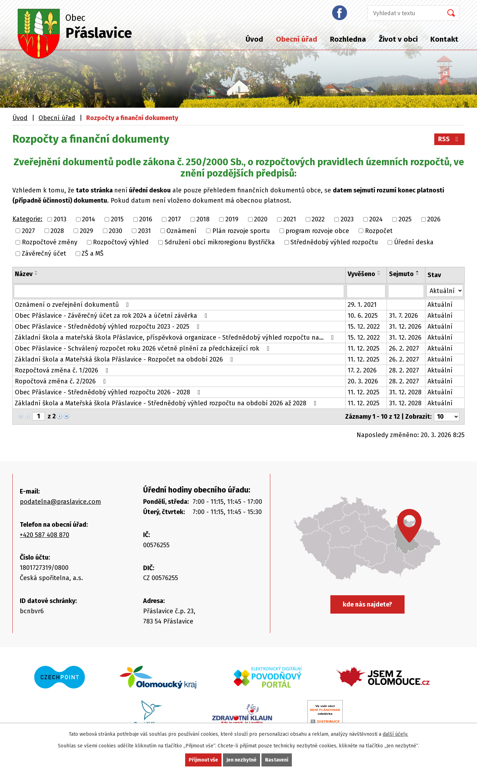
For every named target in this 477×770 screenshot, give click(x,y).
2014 (88, 219)
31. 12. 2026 (405, 326)
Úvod (254, 39)
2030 (115, 231)
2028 (57, 231)
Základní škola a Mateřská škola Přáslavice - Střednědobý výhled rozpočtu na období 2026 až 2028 (167, 403)
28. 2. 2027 (404, 370)
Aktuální (440, 305)
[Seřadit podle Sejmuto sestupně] (418, 274)
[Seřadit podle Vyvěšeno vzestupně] (379, 271)
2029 (86, 231)
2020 (260, 219)
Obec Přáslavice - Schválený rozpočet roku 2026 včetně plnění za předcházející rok (143, 348)
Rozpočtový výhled (121, 242)
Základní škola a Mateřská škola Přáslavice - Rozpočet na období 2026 (125, 359)
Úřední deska (414, 242)
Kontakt (444, 39)
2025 (405, 219)
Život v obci (398, 39)
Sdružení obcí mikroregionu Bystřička (220, 242)
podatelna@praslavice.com (60, 502)
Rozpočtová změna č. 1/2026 (63, 370)
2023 (347, 219)
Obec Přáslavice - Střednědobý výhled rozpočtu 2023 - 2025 (108, 326)
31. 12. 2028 (405, 392)
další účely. (395, 734)
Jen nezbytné (241, 760)
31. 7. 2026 (403, 316)
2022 (318, 219)
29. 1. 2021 (362, 305)
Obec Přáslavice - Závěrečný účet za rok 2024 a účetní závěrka (112, 316)
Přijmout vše (203, 760)
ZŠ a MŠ (93, 253)
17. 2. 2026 (362, 370)
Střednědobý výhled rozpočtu (334, 242)
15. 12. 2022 (364, 326)
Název (24, 274)
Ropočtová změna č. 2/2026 (62, 381)
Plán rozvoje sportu (241, 231)
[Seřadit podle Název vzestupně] (36, 271)
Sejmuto (401, 274)
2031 (144, 231)
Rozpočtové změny (49, 242)
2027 (28, 231)
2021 (289, 219)
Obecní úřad (296, 39)
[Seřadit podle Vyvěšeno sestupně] (379, 274)
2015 (117, 219)
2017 (174, 219)
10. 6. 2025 (363, 316)
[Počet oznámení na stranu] (446, 416)
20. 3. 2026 (363, 381)
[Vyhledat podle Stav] (444, 291)
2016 (145, 219)
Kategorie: (27, 219)
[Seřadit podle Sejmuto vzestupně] (418, 271)
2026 (434, 219)
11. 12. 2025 (363, 348)
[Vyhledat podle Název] (179, 291)
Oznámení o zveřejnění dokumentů (73, 305)
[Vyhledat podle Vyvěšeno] (366, 291)
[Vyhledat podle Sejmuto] (406, 291)
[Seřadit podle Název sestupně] (36, 274)
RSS (449, 139)
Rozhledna (348, 39)
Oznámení (181, 231)
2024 (376, 219)
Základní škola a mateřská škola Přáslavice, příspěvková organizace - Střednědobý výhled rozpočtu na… (176, 337)
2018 (203, 219)
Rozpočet (379, 231)
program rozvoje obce (317, 231)
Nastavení (276, 760)
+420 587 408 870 (44, 535)
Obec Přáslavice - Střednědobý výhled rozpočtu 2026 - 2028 (109, 392)
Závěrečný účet (44, 253)
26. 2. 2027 (404, 348)
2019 (231, 219)
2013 (60, 219)
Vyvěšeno (361, 274)
